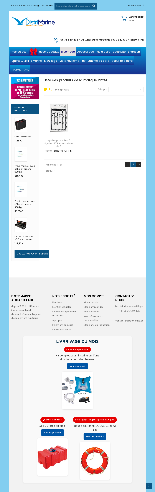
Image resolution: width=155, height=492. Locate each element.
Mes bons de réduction (97, 324)
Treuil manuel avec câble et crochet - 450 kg (25, 204)
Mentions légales (61, 306)
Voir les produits (52, 432)
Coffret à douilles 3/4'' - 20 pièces (24, 238)
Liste (50, 89)
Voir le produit (77, 366)
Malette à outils (23, 136)
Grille (45, 89)
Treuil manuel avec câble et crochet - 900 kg (25, 169)
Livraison (57, 302)
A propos (57, 320)
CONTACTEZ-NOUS (125, 298)
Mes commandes (94, 306)
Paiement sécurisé (62, 324)
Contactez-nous (61, 329)
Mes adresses (91, 311)
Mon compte (91, 302)
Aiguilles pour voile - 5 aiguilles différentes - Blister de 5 (58, 143)
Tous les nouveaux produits (31, 253)
